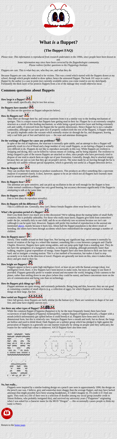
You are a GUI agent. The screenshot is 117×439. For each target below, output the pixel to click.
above (21, 226)
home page (20, 435)
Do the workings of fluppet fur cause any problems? (28, 140)
